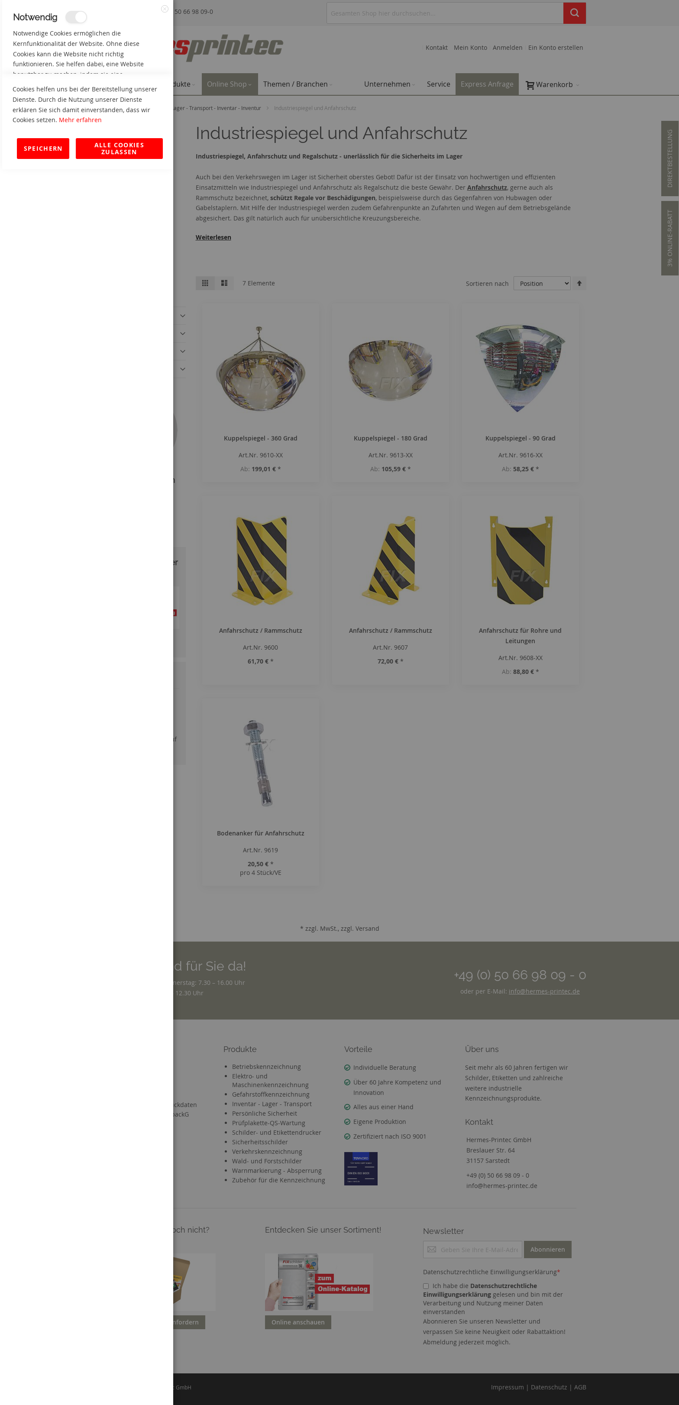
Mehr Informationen (135, 93)
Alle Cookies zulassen (119, 1384)
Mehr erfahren (80, 1355)
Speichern (43, 1384)
